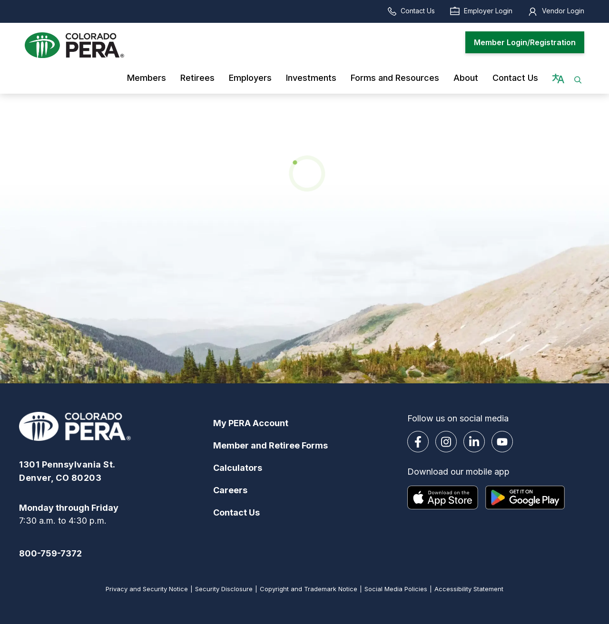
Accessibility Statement (468, 589)
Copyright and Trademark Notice (308, 589)
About (465, 78)
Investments (311, 78)
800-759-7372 (50, 553)
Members (146, 78)
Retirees (197, 78)
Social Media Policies (395, 589)
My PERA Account (250, 423)
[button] (577, 78)
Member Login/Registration (525, 42)
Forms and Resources (395, 78)
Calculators (237, 468)
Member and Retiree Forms (270, 445)
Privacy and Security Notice (147, 589)
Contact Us (411, 11)
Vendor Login (555, 11)
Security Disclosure (224, 589)
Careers (230, 490)
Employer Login (480, 11)
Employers (250, 78)
